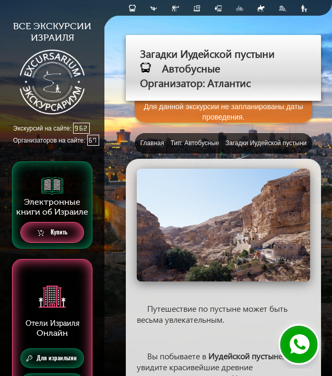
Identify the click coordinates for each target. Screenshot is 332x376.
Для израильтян (51, 358)
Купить (52, 232)
